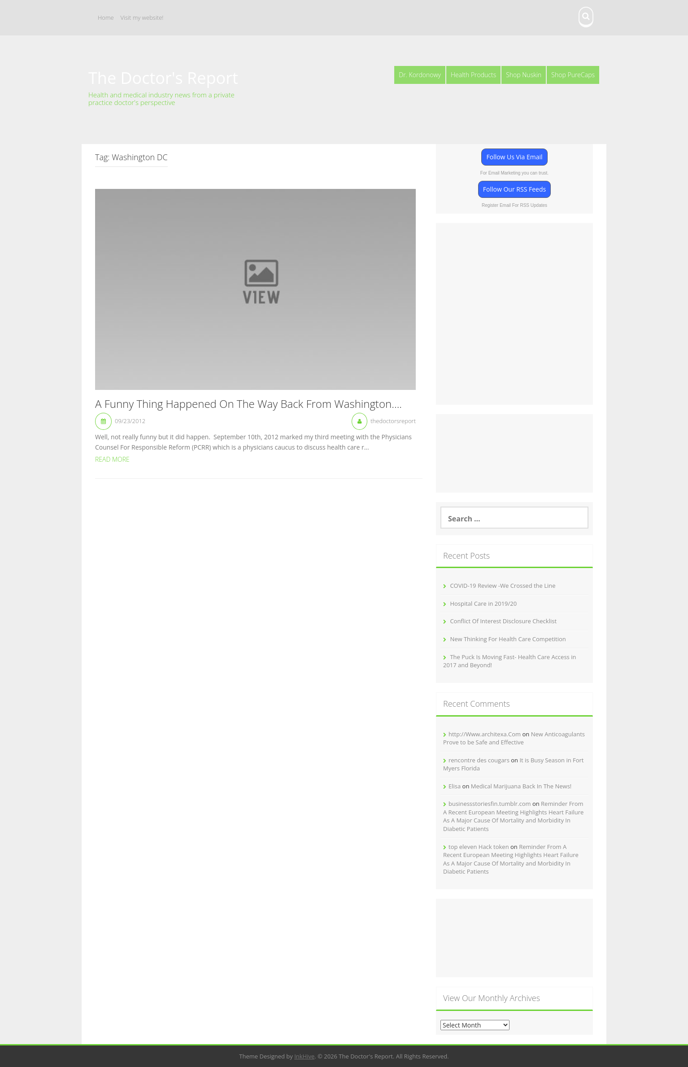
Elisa (455, 786)
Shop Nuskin (523, 74)
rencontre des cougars (479, 760)
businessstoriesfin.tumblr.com (490, 804)
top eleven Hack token (479, 847)
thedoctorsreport (393, 421)
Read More (112, 459)
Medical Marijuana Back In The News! (521, 786)
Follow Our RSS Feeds (514, 189)
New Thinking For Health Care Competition (508, 639)
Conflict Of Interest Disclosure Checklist (503, 621)
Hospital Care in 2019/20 (483, 603)
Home (106, 17)
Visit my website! (142, 17)
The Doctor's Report (163, 78)
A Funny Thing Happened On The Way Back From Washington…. (248, 404)
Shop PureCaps (573, 74)
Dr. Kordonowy (420, 74)
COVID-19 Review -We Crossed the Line (502, 586)
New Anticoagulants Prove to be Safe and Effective (514, 738)
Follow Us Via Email (514, 157)
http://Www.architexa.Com (485, 734)
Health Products (473, 74)
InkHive (304, 1056)
